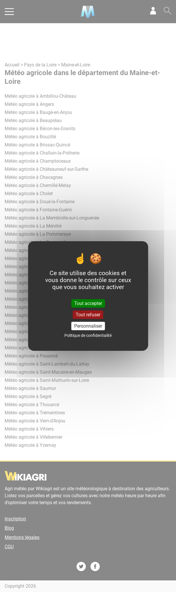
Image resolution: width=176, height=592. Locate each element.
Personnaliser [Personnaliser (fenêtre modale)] (88, 326)
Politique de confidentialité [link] (88, 335)
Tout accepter (88, 303)
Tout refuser (88, 314)
